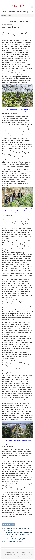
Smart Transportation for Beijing (12, 541)
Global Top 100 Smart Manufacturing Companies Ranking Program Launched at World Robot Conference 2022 (17, 534)
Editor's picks (21, 12)
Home (4, 12)
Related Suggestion (9, 524)
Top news (11, 12)
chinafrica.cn (17, 2)
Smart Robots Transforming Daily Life (14, 539)
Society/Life (8, 15)
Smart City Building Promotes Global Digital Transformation (16, 529)
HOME (3, 15)
